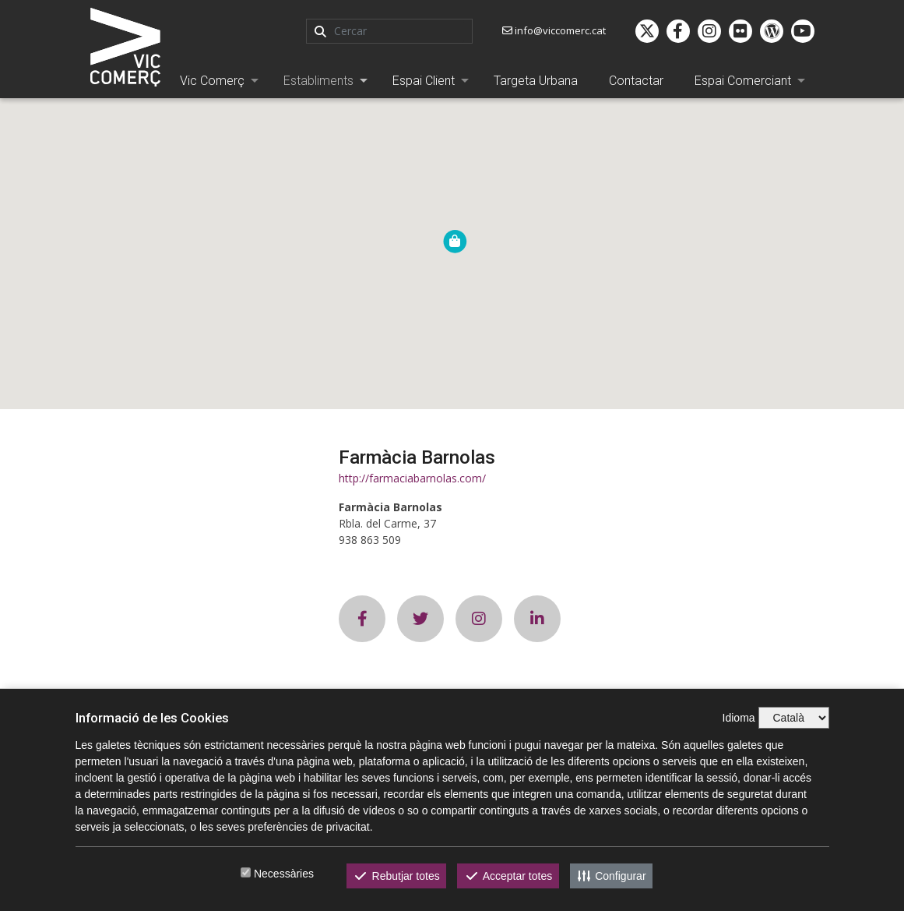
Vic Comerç (212, 80)
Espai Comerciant (743, 80)
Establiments (318, 80)
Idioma (739, 717)
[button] (455, 241)
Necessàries (284, 873)
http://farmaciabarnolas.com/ (412, 478)
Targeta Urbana (536, 80)
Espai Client (423, 80)
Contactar (636, 80)
